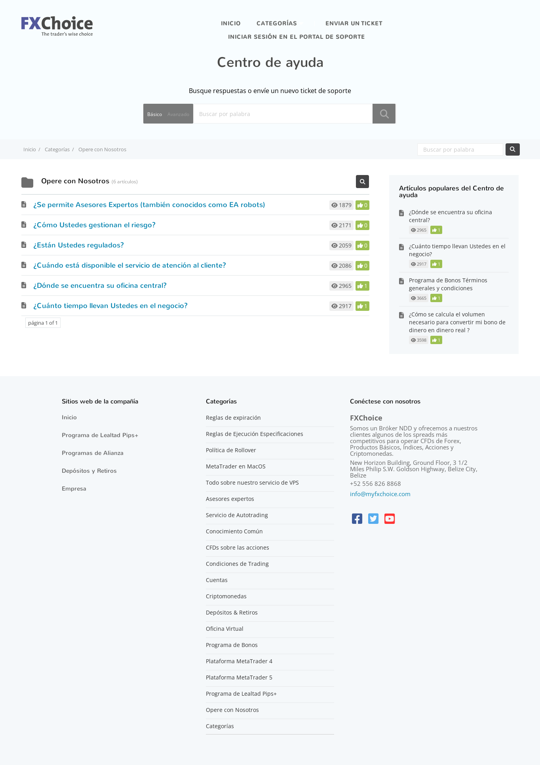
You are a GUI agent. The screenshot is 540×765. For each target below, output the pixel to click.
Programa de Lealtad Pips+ (100, 435)
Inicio (231, 23)
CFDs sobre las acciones (237, 547)
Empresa (74, 489)
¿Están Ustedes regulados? (78, 245)
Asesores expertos (230, 499)
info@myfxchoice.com (380, 494)
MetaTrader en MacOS (236, 466)
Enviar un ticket (353, 23)
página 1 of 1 (43, 322)
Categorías (277, 23)
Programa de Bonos (232, 645)
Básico (154, 114)
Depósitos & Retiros (232, 612)
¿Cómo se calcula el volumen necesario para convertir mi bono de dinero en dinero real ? (457, 322)
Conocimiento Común (234, 531)
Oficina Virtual (224, 629)
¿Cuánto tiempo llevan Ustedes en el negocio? (110, 305)
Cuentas (217, 580)
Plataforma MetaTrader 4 (239, 661)
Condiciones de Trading (237, 564)
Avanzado (178, 114)
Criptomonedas (226, 596)
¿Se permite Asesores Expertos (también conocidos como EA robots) (149, 204)
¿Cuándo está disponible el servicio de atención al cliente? (129, 265)
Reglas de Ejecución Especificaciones (254, 434)
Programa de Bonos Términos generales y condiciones (448, 284)
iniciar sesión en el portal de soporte (296, 37)
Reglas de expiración (233, 418)
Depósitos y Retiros (89, 471)
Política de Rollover (231, 450)
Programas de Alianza (93, 453)
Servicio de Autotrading (237, 515)
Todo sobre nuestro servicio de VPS (252, 483)
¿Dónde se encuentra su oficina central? (100, 285)
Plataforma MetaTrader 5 (239, 677)
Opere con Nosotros (232, 710)
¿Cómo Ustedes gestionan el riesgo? (94, 225)
